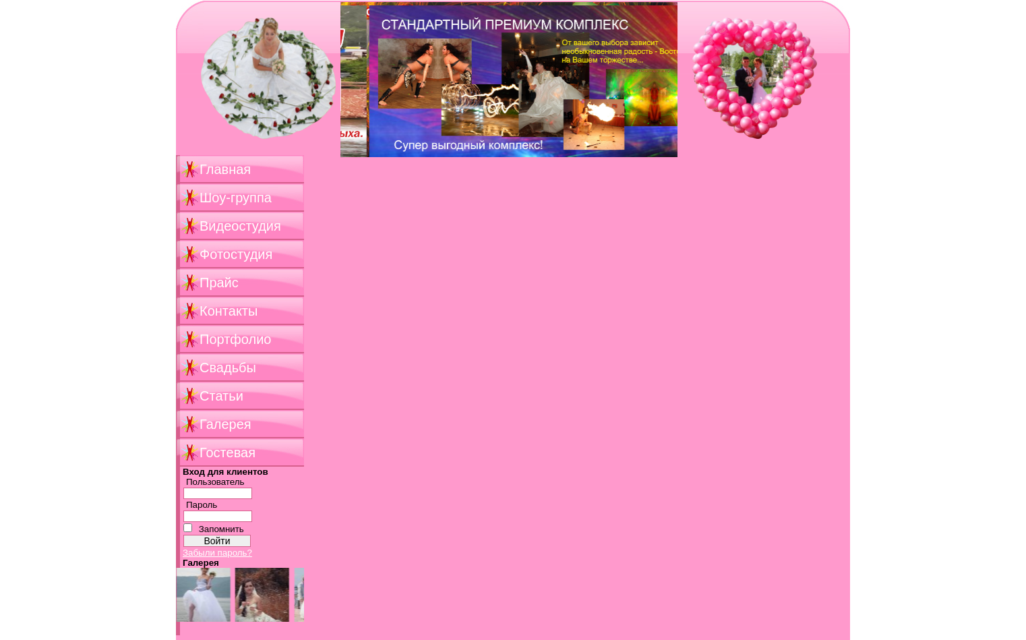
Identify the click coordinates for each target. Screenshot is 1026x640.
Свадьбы (228, 367)
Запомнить (221, 529)
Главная (225, 169)
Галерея (225, 424)
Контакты (229, 310)
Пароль (201, 505)
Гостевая (227, 452)
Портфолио (235, 339)
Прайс (219, 282)
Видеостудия (240, 226)
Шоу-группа (236, 197)
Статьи (221, 395)
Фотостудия (236, 254)
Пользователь (215, 482)
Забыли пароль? (217, 553)
